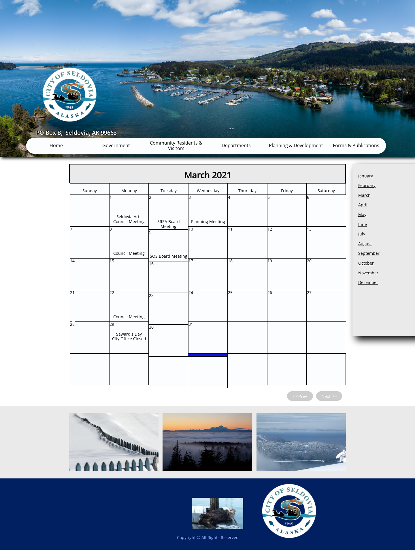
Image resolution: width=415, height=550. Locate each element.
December (368, 282)
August (365, 243)
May (362, 214)
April (362, 204)
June (362, 224)
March (364, 195)
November (368, 273)
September (369, 253)
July (361, 234)
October (366, 263)
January (365, 176)
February (367, 185)
